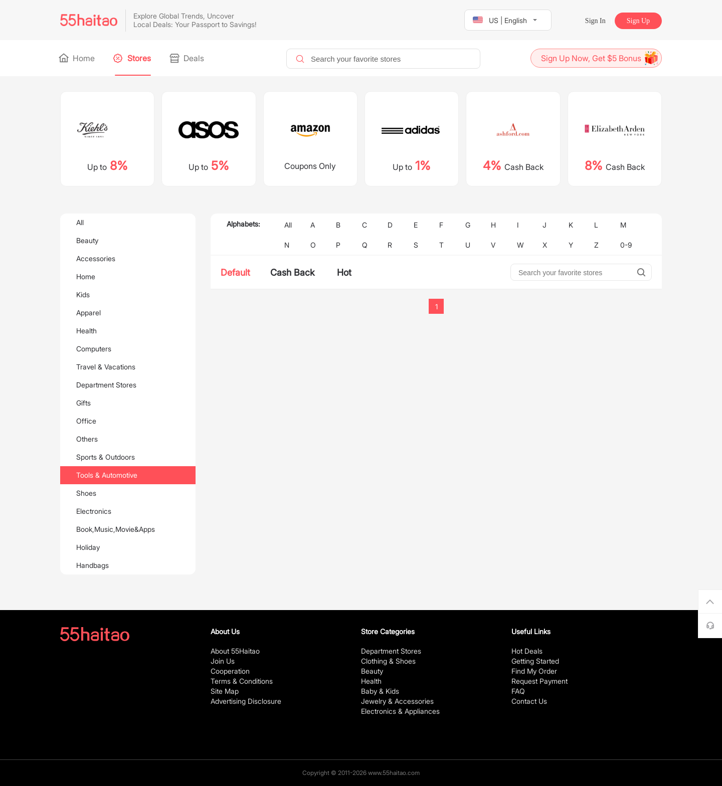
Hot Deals (527, 651)
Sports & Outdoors (105, 457)
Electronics (93, 511)
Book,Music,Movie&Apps (115, 529)
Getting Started (535, 661)
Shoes (86, 493)
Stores (133, 58)
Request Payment (539, 681)
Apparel (88, 312)
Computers (93, 348)
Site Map (225, 691)
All (80, 222)
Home (77, 58)
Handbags (92, 565)
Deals (187, 58)
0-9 (626, 245)
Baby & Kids (380, 691)
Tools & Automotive (106, 475)
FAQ (518, 691)
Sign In (595, 21)
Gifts (83, 403)
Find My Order (534, 671)
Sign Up (638, 21)
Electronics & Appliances (400, 711)
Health (86, 330)
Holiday (88, 547)
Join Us (223, 661)
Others (87, 439)
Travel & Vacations (105, 366)
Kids (83, 294)
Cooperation (230, 671)
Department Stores (106, 384)
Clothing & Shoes (388, 661)
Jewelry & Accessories (397, 701)
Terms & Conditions (242, 681)
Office (86, 421)
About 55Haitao (235, 651)
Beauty (87, 240)
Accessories (95, 258)
